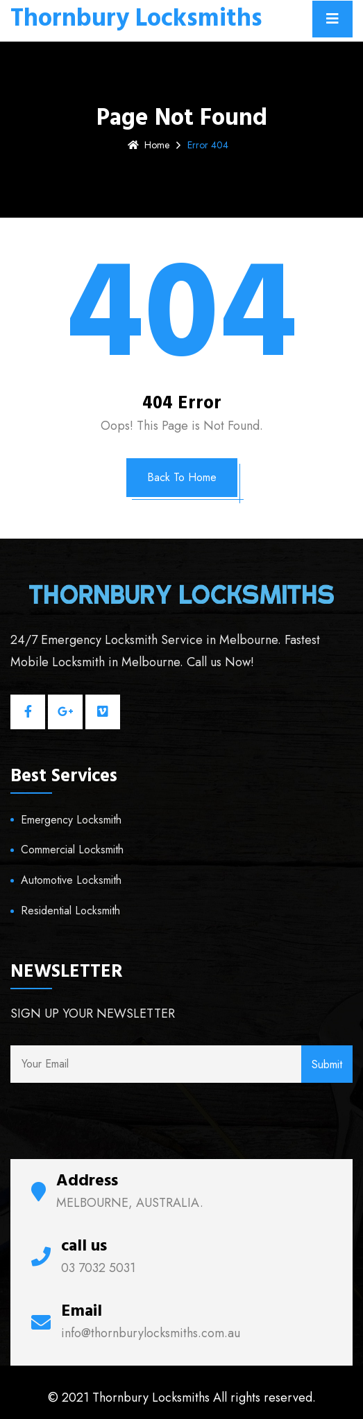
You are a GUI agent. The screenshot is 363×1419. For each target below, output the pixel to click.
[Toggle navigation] (332, 19)
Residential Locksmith (70, 911)
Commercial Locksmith (72, 850)
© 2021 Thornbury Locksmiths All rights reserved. (182, 1397)
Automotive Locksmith (71, 880)
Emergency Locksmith (71, 820)
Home (148, 145)
